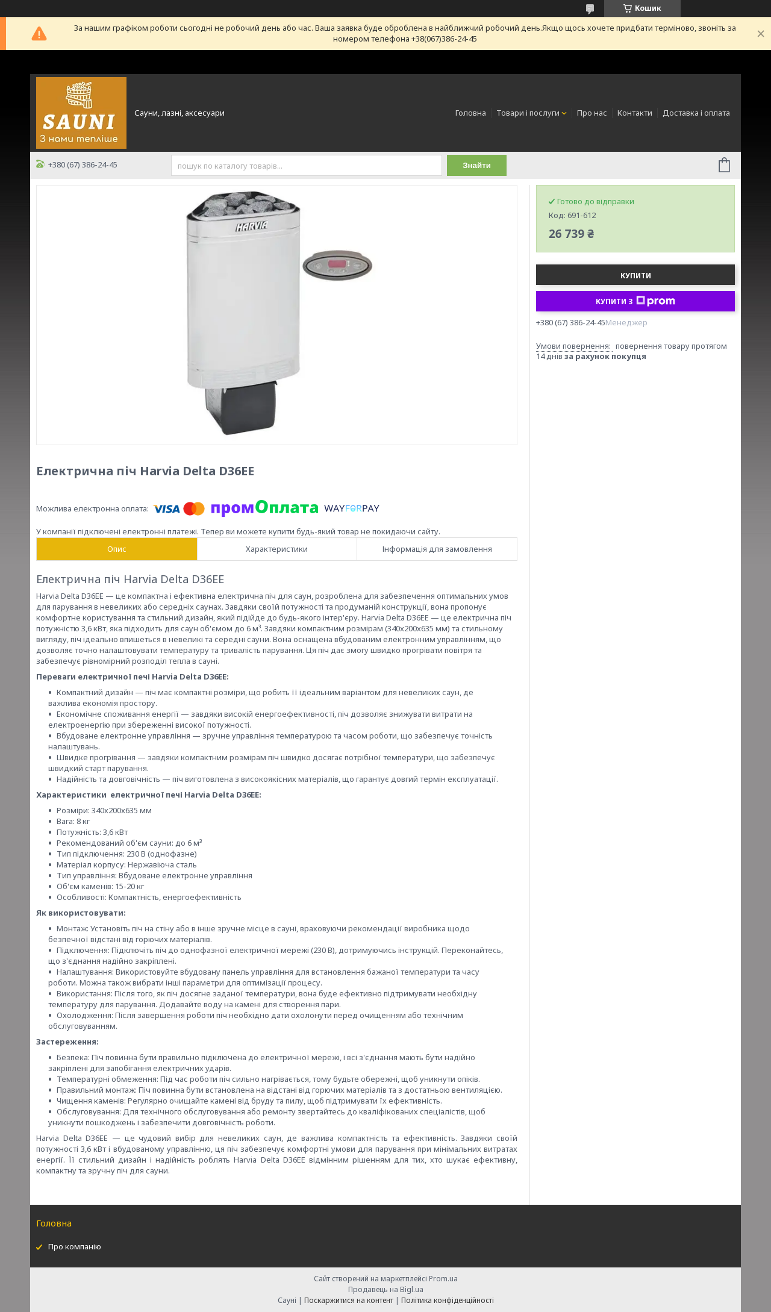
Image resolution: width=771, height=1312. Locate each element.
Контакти (634, 112)
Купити (635, 275)
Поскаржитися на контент (348, 1300)
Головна (470, 112)
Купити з (635, 301)
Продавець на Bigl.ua (385, 1289)
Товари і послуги (528, 112)
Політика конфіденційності (447, 1300)
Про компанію (74, 1246)
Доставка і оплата (696, 112)
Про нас (592, 112)
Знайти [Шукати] (477, 165)
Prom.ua (443, 1278)
